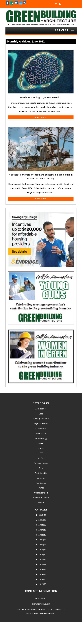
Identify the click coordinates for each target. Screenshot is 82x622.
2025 (40, 520)
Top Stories (41, 483)
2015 (40, 569)
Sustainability (41, 473)
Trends (41, 487)
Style (41, 468)
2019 (40, 549)
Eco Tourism (41, 428)
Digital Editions (41, 423)
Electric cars (41, 433)
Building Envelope (41, 418)
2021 (40, 539)
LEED (41, 453)
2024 (40, 524)
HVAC (41, 443)
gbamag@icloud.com (41, 603)
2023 (40, 529)
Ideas (41, 448)
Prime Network (49, 613)
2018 (40, 554)
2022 (40, 534)
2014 (40, 574)
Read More (40, 117)
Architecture (41, 408)
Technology (41, 478)
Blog (41, 413)
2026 (41, 515)
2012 (40, 584)
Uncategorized (41, 492)
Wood (41, 502)
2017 (40, 559)
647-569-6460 (41, 598)
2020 (40, 544)
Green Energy (41, 438)
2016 (40, 564)
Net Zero (41, 458)
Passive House (41, 463)
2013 (40, 579)
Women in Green (41, 497)
